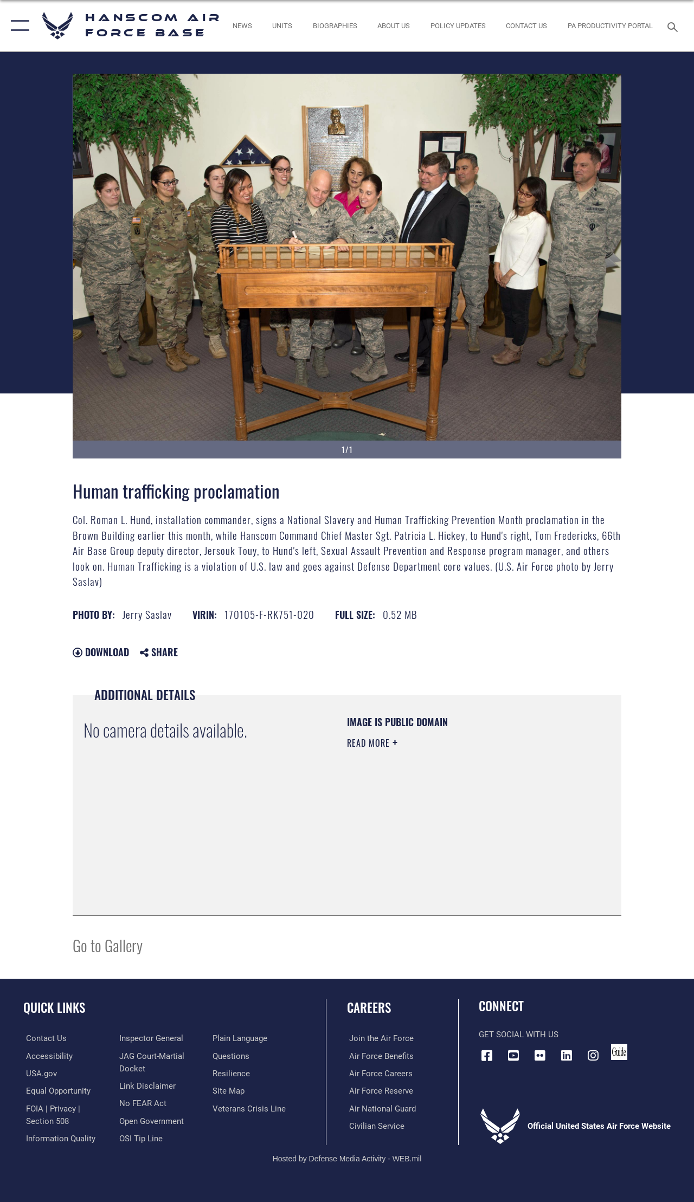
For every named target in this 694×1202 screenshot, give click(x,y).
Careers (369, 1008)
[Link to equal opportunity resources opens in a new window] (55, 1090)
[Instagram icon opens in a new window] (593, 1055)
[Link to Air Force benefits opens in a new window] (379, 1056)
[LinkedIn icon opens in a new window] (566, 1055)
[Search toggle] (674, 25)
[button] (17, 25)
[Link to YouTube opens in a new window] (513, 1055)
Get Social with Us (518, 1034)
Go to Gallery (108, 945)
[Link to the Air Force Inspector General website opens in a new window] (150, 1038)
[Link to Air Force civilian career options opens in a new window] (374, 1125)
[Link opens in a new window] (458, 26)
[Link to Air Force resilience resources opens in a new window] (231, 1073)
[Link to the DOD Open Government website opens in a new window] (150, 1120)
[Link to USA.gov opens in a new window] (38, 1073)
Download (101, 652)
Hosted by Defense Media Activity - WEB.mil (347, 1157)
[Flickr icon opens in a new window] (540, 1055)
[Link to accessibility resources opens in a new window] (46, 1056)
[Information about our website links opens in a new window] (146, 1085)
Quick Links (54, 1008)
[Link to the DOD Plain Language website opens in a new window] (240, 1038)
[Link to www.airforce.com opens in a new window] (379, 1038)
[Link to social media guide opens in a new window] (619, 1052)
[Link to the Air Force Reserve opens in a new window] (379, 1090)
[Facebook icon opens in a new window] (487, 1055)
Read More (370, 742)
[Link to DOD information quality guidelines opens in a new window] (58, 1137)
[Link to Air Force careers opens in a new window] (378, 1073)
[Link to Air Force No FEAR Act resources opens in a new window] (141, 1103)
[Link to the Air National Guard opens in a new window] (380, 1108)
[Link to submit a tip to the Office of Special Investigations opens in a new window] (140, 1137)
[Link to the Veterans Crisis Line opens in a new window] (249, 1108)
